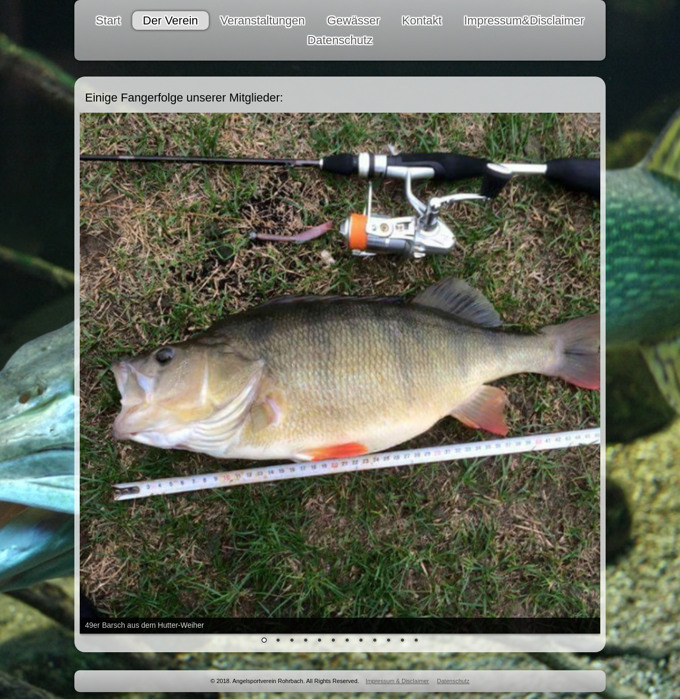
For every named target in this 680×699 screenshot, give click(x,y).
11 (402, 641)
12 (416, 641)
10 (388, 641)
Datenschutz (453, 681)
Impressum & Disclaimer (397, 681)
